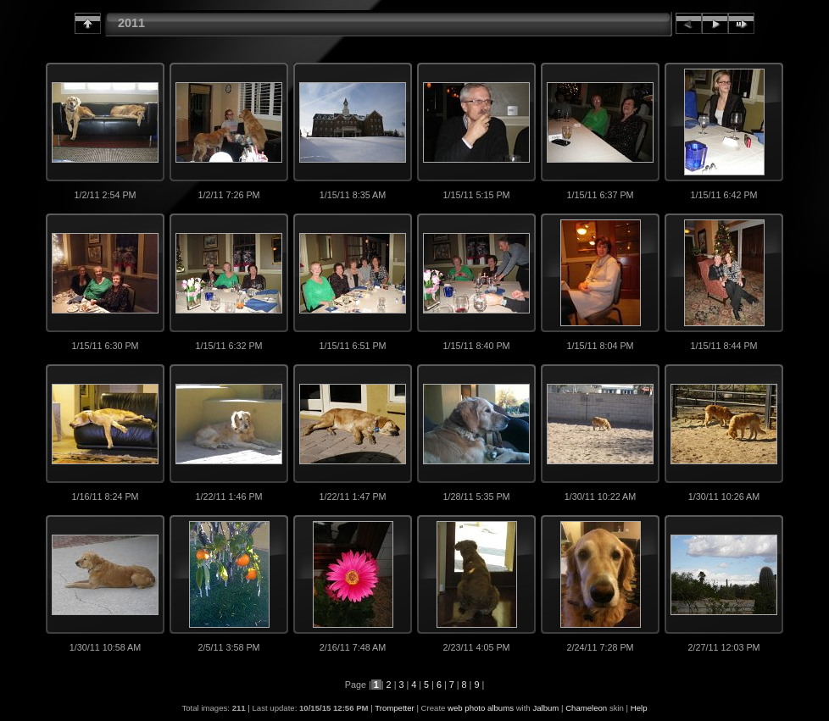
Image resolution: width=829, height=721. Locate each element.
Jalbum (545, 708)
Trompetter (394, 708)
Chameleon (586, 708)
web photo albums (481, 708)
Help (639, 708)
